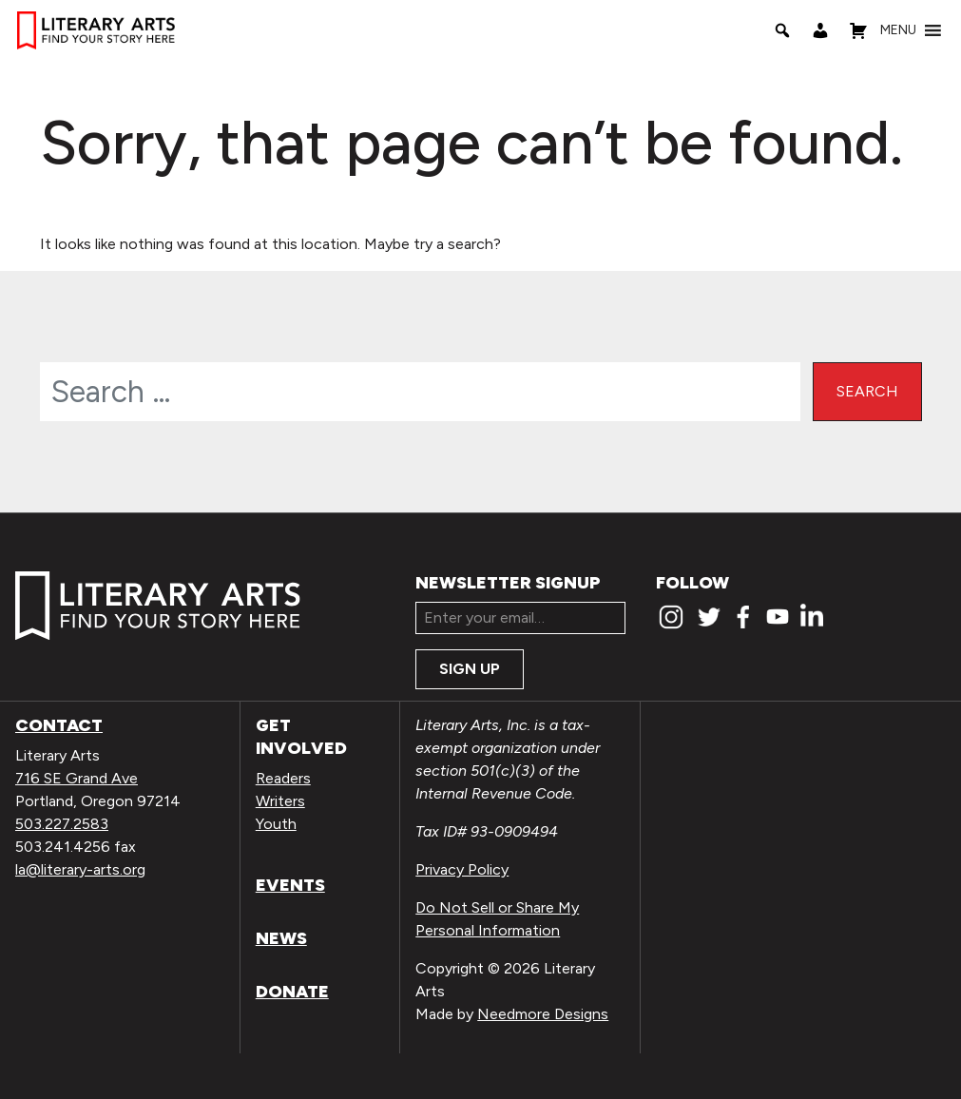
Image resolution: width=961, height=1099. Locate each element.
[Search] (782, 30)
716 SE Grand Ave (76, 778)
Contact (59, 725)
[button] (898, 30)
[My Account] (820, 30)
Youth (276, 824)
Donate (292, 991)
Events (290, 885)
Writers (280, 801)
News (281, 938)
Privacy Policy (462, 869)
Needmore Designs (542, 1014)
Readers (283, 778)
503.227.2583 (61, 824)
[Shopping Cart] (858, 30)
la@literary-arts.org (80, 869)
